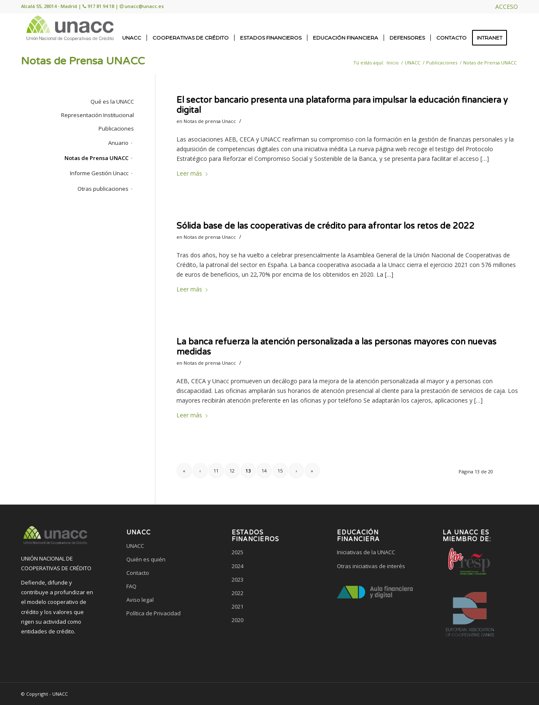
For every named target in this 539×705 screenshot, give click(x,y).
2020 (237, 620)
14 (264, 470)
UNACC (412, 62)
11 (216, 470)
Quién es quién (145, 559)
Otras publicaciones (102, 188)
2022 (237, 593)
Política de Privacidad (153, 613)
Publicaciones (441, 62)
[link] (164, 645)
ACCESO (506, 7)
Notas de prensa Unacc (210, 121)
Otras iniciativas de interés (371, 566)
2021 (237, 606)
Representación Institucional (97, 115)
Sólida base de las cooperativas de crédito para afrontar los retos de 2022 (325, 226)
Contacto (137, 573)
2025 (237, 552)
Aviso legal (140, 600)
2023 (237, 579)
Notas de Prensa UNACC (83, 61)
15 (280, 470)
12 (232, 470)
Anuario (118, 143)
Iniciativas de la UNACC (366, 552)
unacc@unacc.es (144, 6)
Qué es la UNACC (112, 101)
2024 (237, 566)
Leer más (193, 173)
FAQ (131, 586)
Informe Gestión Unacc (99, 173)
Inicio (393, 62)
